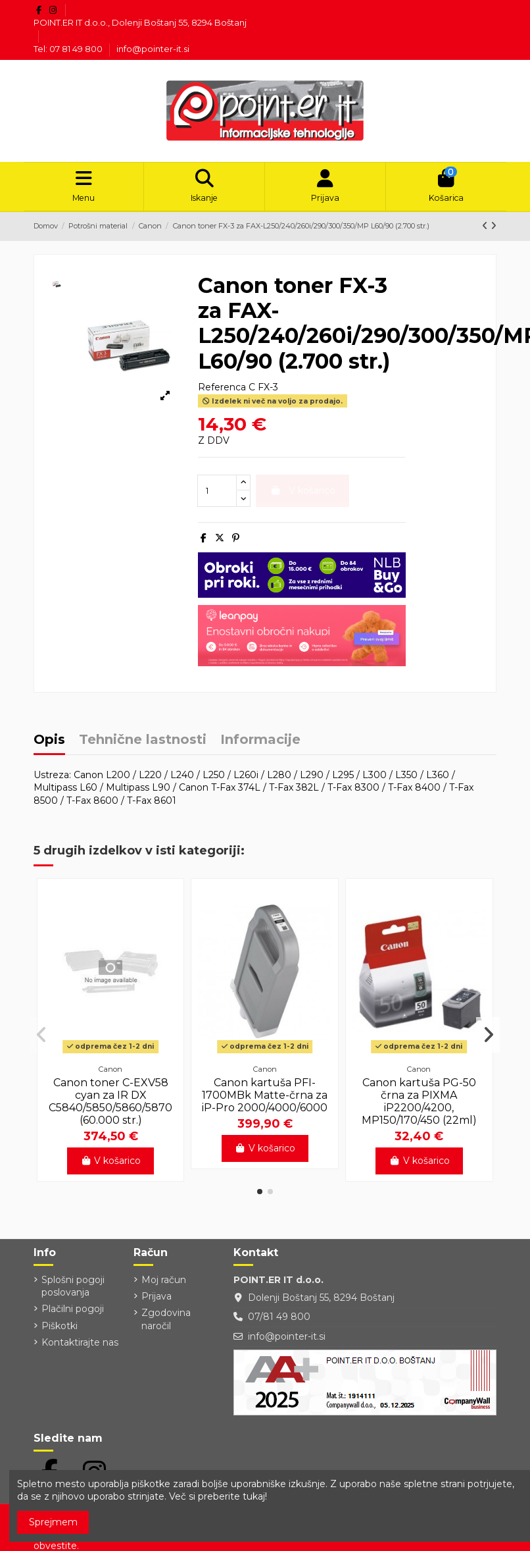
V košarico (110, 1165)
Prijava (156, 1301)
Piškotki (59, 1330)
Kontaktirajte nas (79, 1347)
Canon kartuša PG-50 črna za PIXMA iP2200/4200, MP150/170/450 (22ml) (419, 1105)
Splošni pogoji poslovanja (73, 1290)
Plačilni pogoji (72, 1313)
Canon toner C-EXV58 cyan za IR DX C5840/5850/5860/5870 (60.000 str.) (110, 1105)
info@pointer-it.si (152, 48)
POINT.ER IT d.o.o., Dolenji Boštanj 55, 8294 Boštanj (140, 22)
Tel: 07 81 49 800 (69, 48)
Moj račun (163, 1284)
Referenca (222, 392)
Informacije (260, 745)
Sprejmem (53, 1522)
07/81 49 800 (279, 1321)
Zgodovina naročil (166, 1323)
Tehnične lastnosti (142, 745)
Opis (49, 745)
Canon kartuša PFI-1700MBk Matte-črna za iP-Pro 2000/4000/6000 (264, 1099)
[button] (259, 1196)
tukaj (254, 1496)
